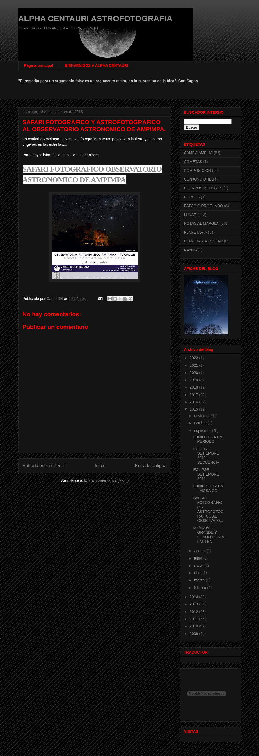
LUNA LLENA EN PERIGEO (207, 439)
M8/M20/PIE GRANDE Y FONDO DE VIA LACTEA (208, 535)
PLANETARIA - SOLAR (203, 241)
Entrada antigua (151, 465)
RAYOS (190, 250)
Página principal (38, 65)
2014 (194, 597)
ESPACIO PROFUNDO (203, 206)
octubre (201, 423)
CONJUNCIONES (199, 179)
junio (198, 558)
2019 (194, 380)
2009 (194, 634)
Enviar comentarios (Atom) (106, 480)
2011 (194, 619)
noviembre (203, 416)
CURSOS (192, 197)
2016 (194, 402)
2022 (194, 358)
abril (198, 573)
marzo (200, 580)
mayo (199, 565)
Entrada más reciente (44, 465)
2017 (194, 395)
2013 (194, 604)
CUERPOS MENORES (203, 188)
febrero (200, 587)
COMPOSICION (197, 170)
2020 (194, 372)
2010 (194, 626)
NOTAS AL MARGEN (201, 223)
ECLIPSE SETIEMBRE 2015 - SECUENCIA (206, 455)
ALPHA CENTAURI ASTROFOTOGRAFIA (95, 18)
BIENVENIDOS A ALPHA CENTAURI (96, 65)
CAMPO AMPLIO (198, 153)
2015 (194, 409)
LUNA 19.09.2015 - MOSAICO (208, 488)
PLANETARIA (195, 232)
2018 (194, 387)
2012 (194, 611)
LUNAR (190, 215)
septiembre (204, 430)
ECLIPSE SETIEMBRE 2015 (206, 474)
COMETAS (193, 161)
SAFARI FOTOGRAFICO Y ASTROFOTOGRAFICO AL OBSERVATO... (208, 509)
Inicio (100, 465)
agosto (200, 551)
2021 (194, 365)
